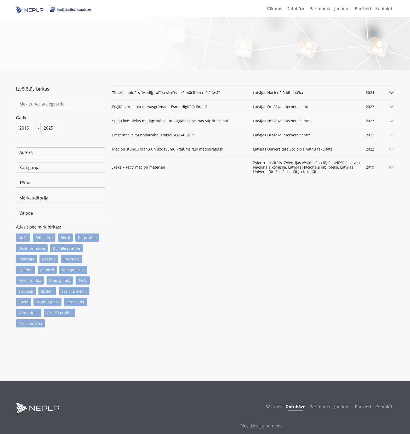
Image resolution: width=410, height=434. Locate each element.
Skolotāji (26, 291)
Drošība (49, 259)
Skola (82, 280)
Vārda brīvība (30, 323)
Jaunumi (342, 9)
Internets (71, 259)
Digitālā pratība (66, 248)
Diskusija (26, 259)
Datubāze (295, 9)
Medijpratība (30, 280)
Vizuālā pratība (59, 312)
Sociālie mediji (74, 291)
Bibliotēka (44, 237)
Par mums (320, 9)
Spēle (23, 301)
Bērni (65, 237)
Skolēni (47, 291)
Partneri (363, 9)
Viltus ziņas (28, 312)
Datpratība (87, 237)
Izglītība (25, 269)
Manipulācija (73, 269)
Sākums (274, 9)
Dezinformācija (32, 248)
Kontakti (383, 9)
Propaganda (59, 280)
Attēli (23, 237)
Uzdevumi (75, 301)
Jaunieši (47, 269)
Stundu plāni (47, 301)
